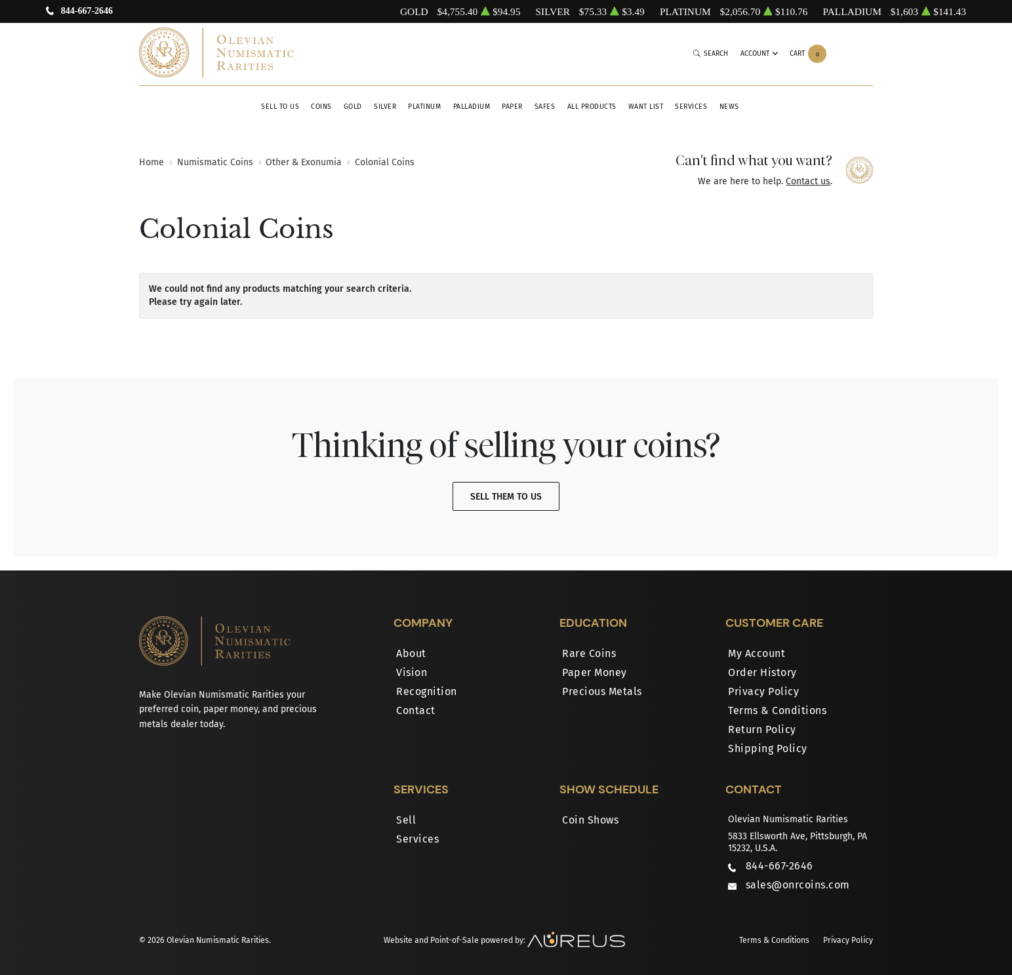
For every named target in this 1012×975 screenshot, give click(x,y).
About (411, 653)
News (729, 106)
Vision (411, 672)
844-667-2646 (87, 11)
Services (691, 106)
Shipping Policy (767, 748)
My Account (756, 653)
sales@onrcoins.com (798, 885)
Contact (415, 710)
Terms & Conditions (777, 710)
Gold (353, 106)
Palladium (472, 106)
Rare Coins (589, 653)
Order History (762, 672)
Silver (385, 106)
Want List (646, 106)
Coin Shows (590, 820)
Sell (406, 820)
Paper (512, 106)
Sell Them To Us (506, 496)
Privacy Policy (763, 691)
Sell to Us (280, 106)
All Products (592, 106)
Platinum (424, 106)
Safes (545, 106)
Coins (321, 106)
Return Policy (762, 729)
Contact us (808, 181)
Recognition (426, 691)
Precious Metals (602, 691)
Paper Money (594, 672)
